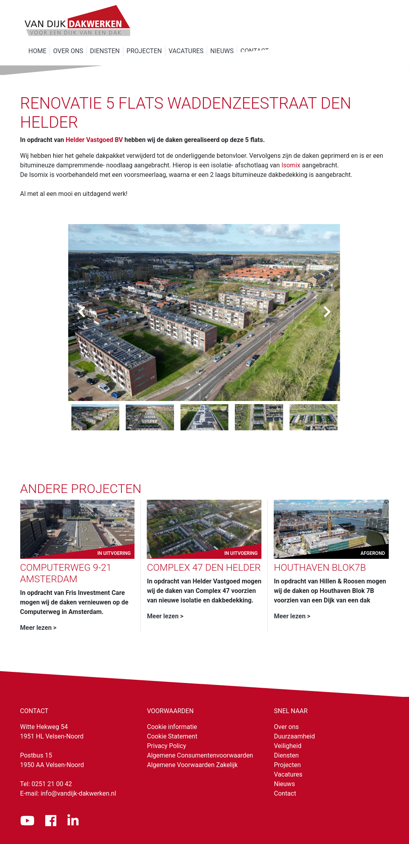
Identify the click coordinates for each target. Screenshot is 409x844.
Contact (285, 793)
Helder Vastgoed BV (94, 140)
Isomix (290, 165)
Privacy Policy (166, 746)
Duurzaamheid (294, 736)
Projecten (287, 765)
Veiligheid (287, 746)
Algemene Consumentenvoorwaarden (200, 755)
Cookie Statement (172, 736)
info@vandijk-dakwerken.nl (78, 793)
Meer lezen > (38, 627)
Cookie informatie (172, 727)
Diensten (286, 755)
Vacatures (288, 774)
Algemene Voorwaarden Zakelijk (192, 765)
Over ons (286, 727)
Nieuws (284, 784)
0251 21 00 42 (52, 784)
